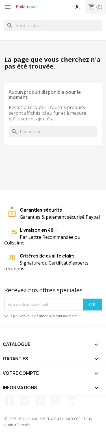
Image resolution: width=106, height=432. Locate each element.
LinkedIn (71, 400)
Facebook (9, 400)
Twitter (24, 400)
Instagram (55, 400)
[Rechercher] (53, 25)
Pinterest (40, 400)
